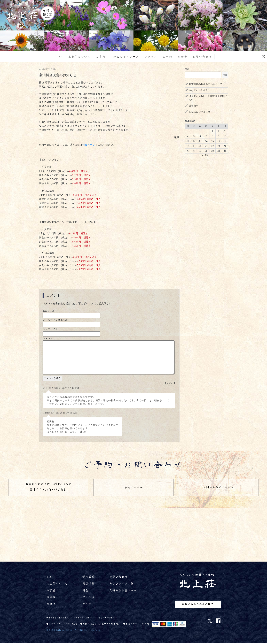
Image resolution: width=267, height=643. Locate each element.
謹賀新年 (193, 105)
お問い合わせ (202, 57)
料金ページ (88, 144)
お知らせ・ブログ (126, 57)
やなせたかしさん (198, 90)
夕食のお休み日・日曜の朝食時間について (208, 98)
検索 (187, 69)
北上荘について (79, 57)
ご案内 (101, 57)
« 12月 (205, 155)
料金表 (182, 57)
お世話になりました (199, 111)
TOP (59, 57)
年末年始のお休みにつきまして (205, 84)
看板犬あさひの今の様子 (198, 604)
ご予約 (167, 57)
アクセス (150, 57)
